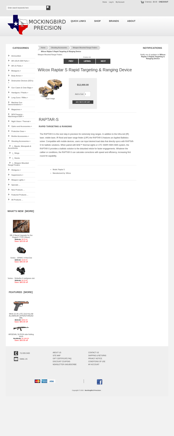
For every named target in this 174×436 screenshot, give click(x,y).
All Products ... (15, 200)
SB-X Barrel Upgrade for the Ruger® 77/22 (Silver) (21, 235)
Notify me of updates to (153, 56)
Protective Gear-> (17, 131)
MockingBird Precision (93, 390)
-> (19, 141)
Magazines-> (15, 109)
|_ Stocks (14, 158)
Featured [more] (21, 292)
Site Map (56, 355)
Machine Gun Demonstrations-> (15, 103)
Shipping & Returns (97, 355)
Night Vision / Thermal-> (19, 121)
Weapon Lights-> (16, 180)
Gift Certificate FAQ (62, 358)
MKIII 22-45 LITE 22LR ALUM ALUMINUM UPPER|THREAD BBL (21, 315)
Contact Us (93, 352)
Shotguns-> (14, 170)
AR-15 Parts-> (15, 66)
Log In (111, 2)
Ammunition (14, 56)
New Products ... (16, 190)
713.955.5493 (25, 353)
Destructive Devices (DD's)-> (21, 82)
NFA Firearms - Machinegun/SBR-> (16, 115)
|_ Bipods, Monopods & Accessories (19, 147)
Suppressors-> (15, 175)
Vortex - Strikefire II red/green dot (21, 277)
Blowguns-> (14, 71)
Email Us (23, 359)
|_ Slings (13, 153)
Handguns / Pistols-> (18, 92)
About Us (57, 352)
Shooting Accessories (59, 48)
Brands (114, 21)
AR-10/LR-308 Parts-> (18, 61)
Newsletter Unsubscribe (64, 364)
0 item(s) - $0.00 (148, 2)
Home (104, 2)
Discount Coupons (61, 361)
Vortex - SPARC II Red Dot (21, 257)
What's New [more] (20, 211)
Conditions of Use (96, 361)
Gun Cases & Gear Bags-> (20, 87)
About (131, 21)
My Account (120, 2)
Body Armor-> (15, 76)
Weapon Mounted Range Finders (85, 48)
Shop (97, 21)
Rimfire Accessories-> (18, 136)
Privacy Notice (95, 358)
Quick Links (78, 21)
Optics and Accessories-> (20, 126)
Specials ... (14, 185)
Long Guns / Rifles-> (18, 97)
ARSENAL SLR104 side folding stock (21, 334)
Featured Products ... (18, 195)
